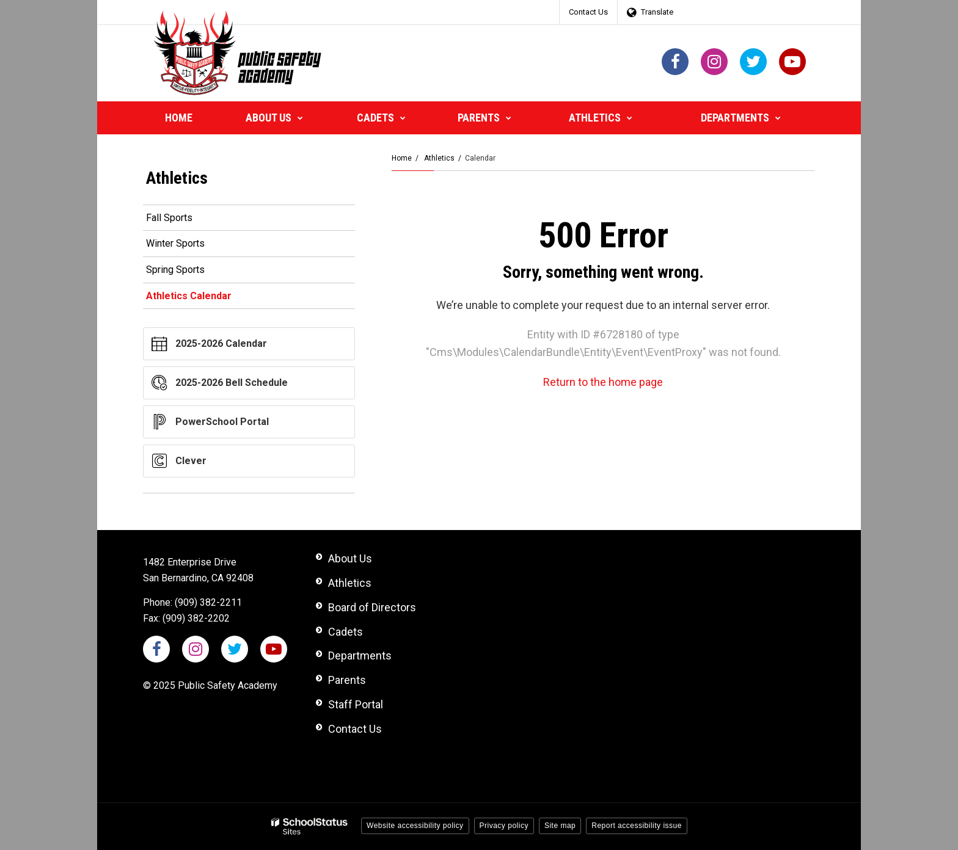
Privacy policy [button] (504, 825)
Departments (360, 655)
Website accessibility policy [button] (415, 825)
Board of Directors (372, 607)
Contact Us (588, 11)
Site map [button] (560, 825)
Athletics (439, 158)
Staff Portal (355, 704)
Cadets (345, 631)
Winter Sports (175, 243)
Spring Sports (175, 269)
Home (402, 158)
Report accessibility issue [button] (636, 825)
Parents (347, 680)
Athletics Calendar (189, 296)
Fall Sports (169, 217)
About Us (350, 558)
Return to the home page (603, 382)
